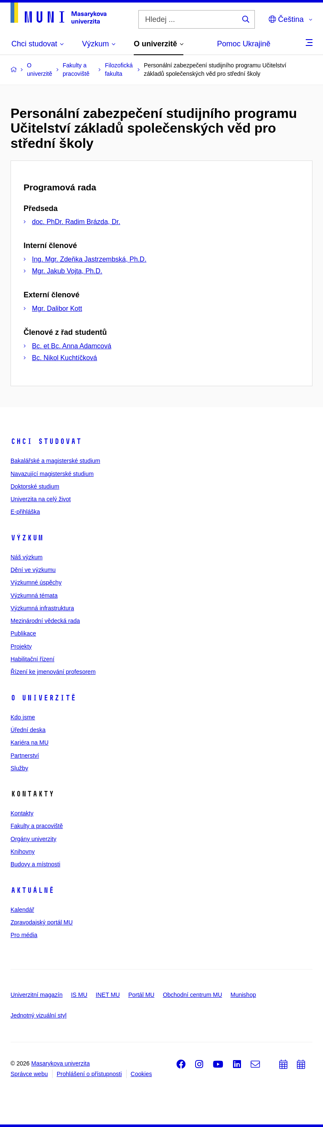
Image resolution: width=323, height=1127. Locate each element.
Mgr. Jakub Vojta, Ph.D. (67, 271)
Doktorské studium (35, 486)
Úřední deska (28, 729)
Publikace (23, 633)
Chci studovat (46, 441)
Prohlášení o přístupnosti (89, 1074)
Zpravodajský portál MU (42, 922)
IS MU (79, 994)
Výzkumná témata (34, 595)
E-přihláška (25, 511)
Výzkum (27, 537)
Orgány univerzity (33, 839)
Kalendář (22, 909)
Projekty (21, 646)
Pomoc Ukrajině (243, 44)
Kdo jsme (23, 717)
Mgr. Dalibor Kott (57, 308)
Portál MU (141, 994)
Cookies (141, 1074)
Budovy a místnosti (35, 864)
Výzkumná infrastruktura (42, 608)
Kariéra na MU (29, 742)
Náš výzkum (26, 557)
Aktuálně (32, 890)
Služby (19, 768)
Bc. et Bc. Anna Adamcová (71, 346)
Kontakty (22, 813)
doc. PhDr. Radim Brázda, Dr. (76, 221)
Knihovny (23, 851)
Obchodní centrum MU (192, 994)
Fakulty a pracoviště (37, 826)
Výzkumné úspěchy (36, 582)
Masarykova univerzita (60, 1063)
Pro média (24, 935)
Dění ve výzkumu (33, 569)
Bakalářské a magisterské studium (55, 460)
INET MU (108, 994)
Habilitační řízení (32, 659)
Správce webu (29, 1074)
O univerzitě (43, 697)
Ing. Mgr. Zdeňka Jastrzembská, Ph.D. (89, 259)
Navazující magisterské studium (52, 473)
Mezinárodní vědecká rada (45, 620)
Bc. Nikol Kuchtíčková (64, 357)
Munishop (243, 994)
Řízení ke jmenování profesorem (53, 671)
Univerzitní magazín (37, 994)
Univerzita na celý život (41, 499)
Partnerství (25, 755)
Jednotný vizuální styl (38, 1015)
